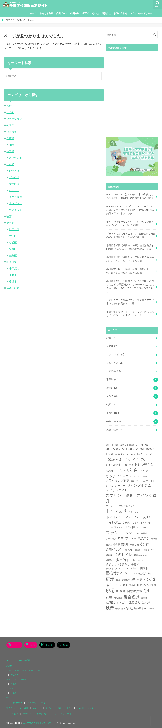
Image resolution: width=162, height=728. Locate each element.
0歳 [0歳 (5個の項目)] (107, 445)
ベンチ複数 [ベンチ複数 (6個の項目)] (142, 533)
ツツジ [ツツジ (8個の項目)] (109, 506)
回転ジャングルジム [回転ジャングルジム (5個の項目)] (143, 555)
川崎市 (13, 274)
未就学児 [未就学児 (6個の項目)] (126, 580)
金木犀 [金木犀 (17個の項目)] (145, 602)
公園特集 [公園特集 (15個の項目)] (127, 549)
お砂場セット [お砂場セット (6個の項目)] (112, 471)
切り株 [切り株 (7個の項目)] (109, 555)
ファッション (14, 118)
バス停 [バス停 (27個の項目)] (130, 527)
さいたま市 (15, 157)
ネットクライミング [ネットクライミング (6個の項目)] (141, 523)
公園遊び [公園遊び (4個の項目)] (138, 550)
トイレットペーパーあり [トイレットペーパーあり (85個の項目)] (128, 517)
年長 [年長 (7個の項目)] (150, 573)
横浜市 (13, 281)
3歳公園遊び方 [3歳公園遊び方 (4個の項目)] (131, 445)
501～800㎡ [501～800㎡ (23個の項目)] (130, 449)
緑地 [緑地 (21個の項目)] (123, 591)
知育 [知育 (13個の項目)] (139, 585)
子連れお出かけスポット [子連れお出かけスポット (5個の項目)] (117, 569)
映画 (9, 216)
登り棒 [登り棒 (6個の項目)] (132, 585)
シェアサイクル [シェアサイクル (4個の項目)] (148, 481)
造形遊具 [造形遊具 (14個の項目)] (134, 602)
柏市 (11, 144)
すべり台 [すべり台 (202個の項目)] (128, 470)
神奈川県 (11, 262)
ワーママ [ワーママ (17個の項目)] (131, 538)
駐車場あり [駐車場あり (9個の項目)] (140, 608)
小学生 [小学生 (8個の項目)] (133, 568)
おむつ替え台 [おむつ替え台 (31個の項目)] (143, 464)
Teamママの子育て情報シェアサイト (39, 723)
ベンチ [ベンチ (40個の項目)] (130, 533)
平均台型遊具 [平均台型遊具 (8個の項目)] (139, 573)
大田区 (13, 235)
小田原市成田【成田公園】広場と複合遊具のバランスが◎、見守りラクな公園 (130, 259)
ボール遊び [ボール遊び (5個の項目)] (111, 539)
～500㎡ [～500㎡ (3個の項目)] (151, 609)
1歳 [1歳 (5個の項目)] (111, 445)
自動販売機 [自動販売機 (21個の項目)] (134, 591)
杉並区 (13, 242)
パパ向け (14, 177)
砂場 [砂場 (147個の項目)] (110, 590)
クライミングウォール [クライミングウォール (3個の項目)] (138, 476)
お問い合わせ (120, 13)
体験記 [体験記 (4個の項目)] (154, 539)
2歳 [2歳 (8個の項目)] (116, 445)
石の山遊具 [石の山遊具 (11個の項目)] (149, 585)
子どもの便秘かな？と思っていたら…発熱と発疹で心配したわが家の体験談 (130, 224)
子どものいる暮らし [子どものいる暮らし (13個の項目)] (118, 564)
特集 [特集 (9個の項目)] (125, 585)
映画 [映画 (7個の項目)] (118, 580)
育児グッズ (15, 210)
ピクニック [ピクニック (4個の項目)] (141, 527)
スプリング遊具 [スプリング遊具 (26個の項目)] (117, 490)
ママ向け (14, 183)
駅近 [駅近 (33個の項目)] (129, 608)
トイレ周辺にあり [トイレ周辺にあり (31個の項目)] (118, 522)
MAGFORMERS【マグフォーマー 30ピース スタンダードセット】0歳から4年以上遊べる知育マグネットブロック (130, 210)
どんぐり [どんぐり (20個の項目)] (145, 470)
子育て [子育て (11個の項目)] (135, 564)
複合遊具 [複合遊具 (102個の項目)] (131, 597)
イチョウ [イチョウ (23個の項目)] (123, 476)
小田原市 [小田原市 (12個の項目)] (143, 568)
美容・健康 (12, 288)
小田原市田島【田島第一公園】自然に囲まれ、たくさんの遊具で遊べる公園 (128, 271)
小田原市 (14, 268)
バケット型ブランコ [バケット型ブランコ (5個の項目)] (115, 527)
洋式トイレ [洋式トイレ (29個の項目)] (114, 585)
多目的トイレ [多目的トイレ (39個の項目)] (126, 560)
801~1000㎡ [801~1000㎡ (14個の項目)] (147, 449)
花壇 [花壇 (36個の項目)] (109, 597)
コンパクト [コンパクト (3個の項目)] (135, 481)
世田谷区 (14, 229)
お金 (9, 105)
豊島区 (13, 255)
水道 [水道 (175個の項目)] (151, 579)
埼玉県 (10, 151)
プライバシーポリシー (141, 13)
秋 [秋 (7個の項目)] (117, 591)
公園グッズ (61, 13)
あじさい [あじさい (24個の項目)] (125, 459)
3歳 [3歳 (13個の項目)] (122, 444)
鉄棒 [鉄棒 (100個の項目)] (110, 608)
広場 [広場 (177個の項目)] (110, 579)
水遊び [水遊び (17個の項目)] (141, 579)
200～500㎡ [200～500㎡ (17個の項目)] (113, 449)
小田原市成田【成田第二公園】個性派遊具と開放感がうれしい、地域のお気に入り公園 (130, 247)
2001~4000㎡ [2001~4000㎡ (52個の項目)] (141, 454)
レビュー (14, 190)
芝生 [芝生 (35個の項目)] (146, 591)
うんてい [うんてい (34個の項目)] (140, 459)
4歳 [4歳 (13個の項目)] (141, 444)
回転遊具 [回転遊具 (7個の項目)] (110, 560)
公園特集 (74, 13)
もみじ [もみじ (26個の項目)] (110, 476)
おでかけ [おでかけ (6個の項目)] (129, 465)
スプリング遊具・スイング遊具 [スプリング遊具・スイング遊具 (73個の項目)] (131, 498)
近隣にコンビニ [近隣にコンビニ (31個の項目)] (117, 602)
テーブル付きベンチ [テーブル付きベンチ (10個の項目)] (124, 506)
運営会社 (106, 13)
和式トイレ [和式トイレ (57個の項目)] (123, 555)
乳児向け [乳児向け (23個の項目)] (144, 538)
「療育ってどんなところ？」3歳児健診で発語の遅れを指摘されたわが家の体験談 (130, 235)
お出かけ (14, 170)
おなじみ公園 (46, 13)
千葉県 (10, 138)
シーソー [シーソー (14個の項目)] (120, 485)
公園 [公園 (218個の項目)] (144, 544)
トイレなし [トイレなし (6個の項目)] (133, 511)
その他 (95, 13)
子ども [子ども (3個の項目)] (140, 560)
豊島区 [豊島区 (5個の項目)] (144, 598)
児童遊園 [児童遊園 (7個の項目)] (134, 545)
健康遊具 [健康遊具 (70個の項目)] (120, 544)
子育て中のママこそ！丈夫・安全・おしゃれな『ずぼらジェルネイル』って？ (130, 314)
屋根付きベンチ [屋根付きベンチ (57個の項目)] (119, 573)
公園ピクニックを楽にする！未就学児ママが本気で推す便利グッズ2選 (130, 302)
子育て (85, 13)
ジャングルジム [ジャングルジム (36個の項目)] (139, 485)
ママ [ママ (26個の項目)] (120, 538)
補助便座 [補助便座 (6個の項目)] (118, 597)
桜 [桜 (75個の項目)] (133, 579)
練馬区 (13, 249)
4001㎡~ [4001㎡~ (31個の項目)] (112, 459)
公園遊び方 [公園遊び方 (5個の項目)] (148, 550)
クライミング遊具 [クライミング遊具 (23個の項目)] (118, 480)
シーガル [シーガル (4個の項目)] (109, 486)
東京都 (10, 222)
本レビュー (15, 203)
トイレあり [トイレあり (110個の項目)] (116, 510)
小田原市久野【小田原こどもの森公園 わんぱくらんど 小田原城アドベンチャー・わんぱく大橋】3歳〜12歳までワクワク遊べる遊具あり (130, 286)
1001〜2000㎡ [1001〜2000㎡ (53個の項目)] (117, 454)
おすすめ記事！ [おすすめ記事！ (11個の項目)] (114, 464)
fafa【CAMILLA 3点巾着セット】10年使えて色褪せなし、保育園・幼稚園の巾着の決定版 (130, 196)
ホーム (33, 13)
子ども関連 (15, 196)
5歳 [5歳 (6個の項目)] (146, 445)
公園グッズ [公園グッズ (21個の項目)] (113, 549)
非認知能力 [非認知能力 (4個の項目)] (120, 609)
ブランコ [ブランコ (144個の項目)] (114, 532)
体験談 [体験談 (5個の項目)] (109, 545)
